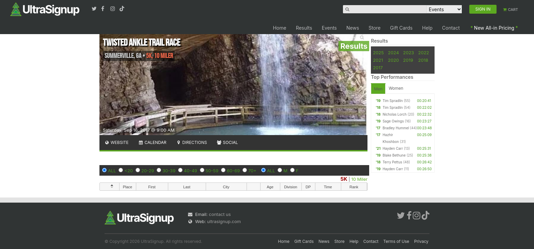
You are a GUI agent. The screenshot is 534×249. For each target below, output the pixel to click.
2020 (393, 60)
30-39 (168, 170)
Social (227, 142)
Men (378, 88)
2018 (423, 60)
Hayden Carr (392, 148)
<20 (128, 170)
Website (116, 142)
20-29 (147, 170)
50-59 (212, 170)
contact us (220, 214)
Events (329, 28)
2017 (378, 67)
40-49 (190, 170)
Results (304, 28)
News (352, 28)
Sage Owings (393, 121)
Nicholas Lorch (394, 114)
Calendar (152, 142)
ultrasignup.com (224, 221)
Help (427, 28)
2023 (408, 52)
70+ (252, 170)
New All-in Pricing (494, 28)
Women (396, 88)
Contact (451, 28)
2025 (378, 52)
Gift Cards (401, 28)
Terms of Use (396, 241)
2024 (393, 52)
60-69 (233, 170)
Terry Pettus (392, 162)
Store (374, 28)
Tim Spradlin (392, 101)
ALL (112, 170)
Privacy (421, 241)
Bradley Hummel (395, 128)
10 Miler (359, 179)
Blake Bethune (394, 155)
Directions (191, 142)
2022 (423, 52)
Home (279, 28)
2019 (408, 60)
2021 (378, 60)
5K (344, 179)
